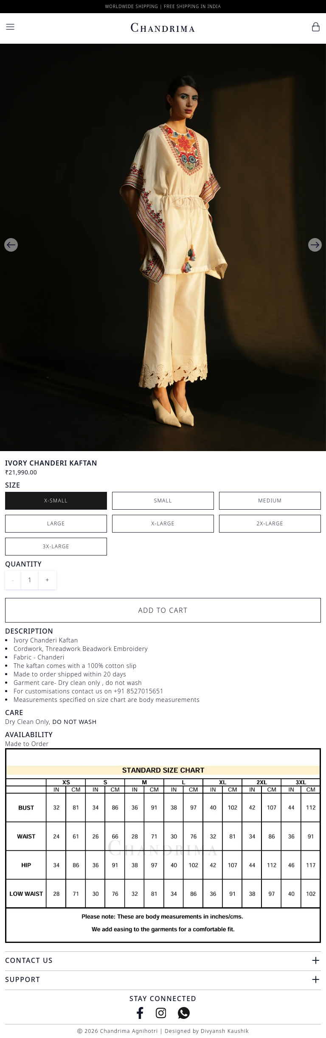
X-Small (56, 500)
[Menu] (10, 27)
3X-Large (56, 546)
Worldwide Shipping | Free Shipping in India (163, 6)
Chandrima (163, 27)
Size (12, 485)
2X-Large (270, 523)
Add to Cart (163, 610)
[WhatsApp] (184, 1013)
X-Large (163, 523)
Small (163, 500)
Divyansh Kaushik (225, 1031)
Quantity (23, 564)
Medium (270, 500)
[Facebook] (140, 1013)
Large (56, 523)
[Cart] (316, 27)
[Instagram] (161, 1013)
